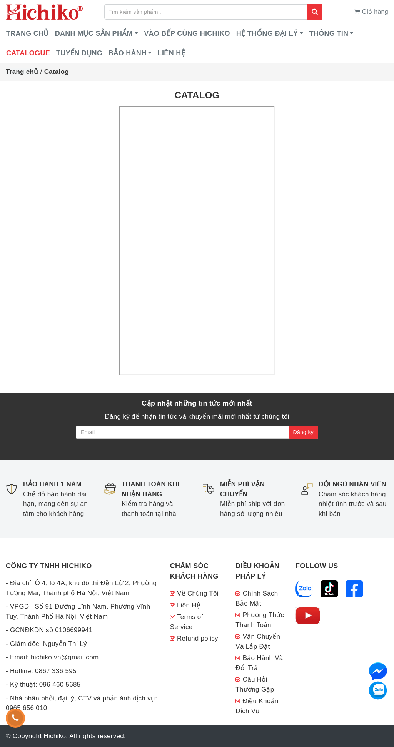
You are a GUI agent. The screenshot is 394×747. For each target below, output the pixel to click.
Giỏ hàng (371, 11)
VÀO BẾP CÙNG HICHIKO (187, 33)
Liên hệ (171, 53)
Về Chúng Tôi (198, 593)
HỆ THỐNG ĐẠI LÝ (267, 33)
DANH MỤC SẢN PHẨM (94, 33)
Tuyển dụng (79, 53)
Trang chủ (27, 33)
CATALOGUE (28, 53)
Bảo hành (127, 53)
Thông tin (329, 33)
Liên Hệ (188, 605)
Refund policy (197, 638)
